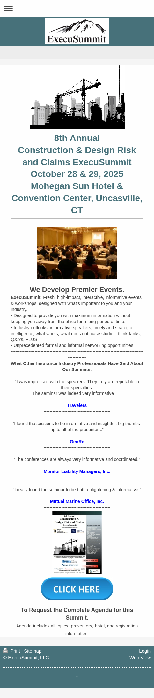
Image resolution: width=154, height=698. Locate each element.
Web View (140, 657)
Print (12, 651)
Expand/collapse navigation (77, 8)
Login (145, 651)
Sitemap (32, 651)
